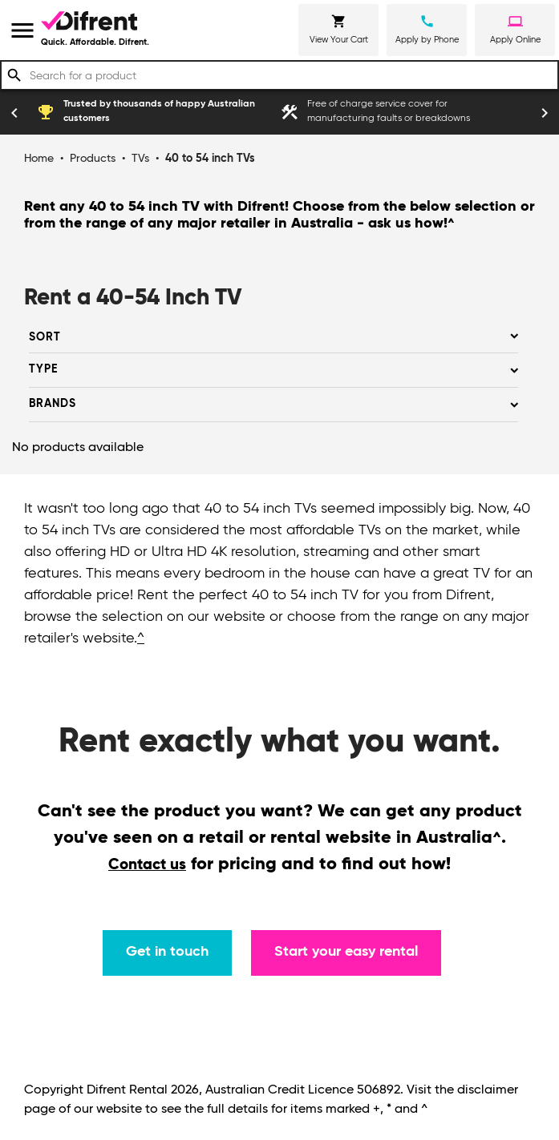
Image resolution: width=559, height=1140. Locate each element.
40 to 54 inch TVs (210, 158)
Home (39, 158)
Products (92, 158)
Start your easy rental (346, 952)
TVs (140, 158)
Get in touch (167, 952)
